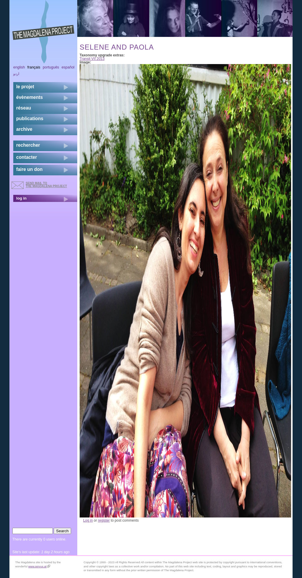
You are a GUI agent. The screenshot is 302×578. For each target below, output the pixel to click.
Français (33, 67)
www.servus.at (39, 566)
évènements (29, 97)
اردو (16, 74)
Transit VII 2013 (92, 59)
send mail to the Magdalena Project (46, 185)
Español (68, 67)
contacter (26, 157)
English (19, 67)
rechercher (28, 145)
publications (29, 118)
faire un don (29, 169)
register (104, 520)
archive (24, 129)
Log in (88, 520)
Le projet (25, 86)
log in (21, 198)
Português (51, 67)
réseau (23, 107)
